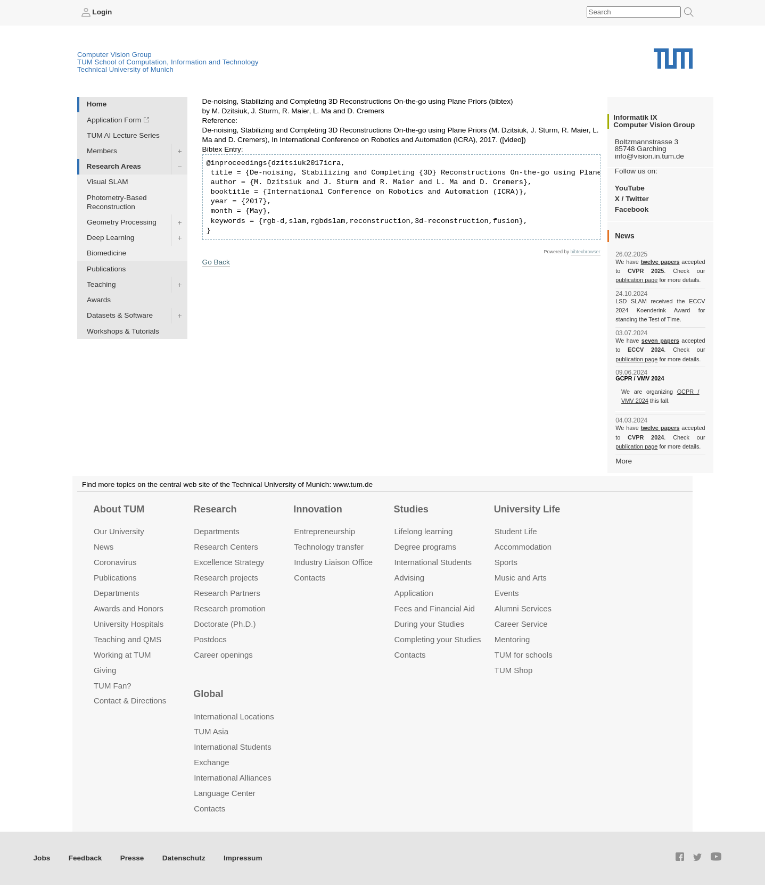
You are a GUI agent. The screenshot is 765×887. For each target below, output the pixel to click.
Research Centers (226, 546)
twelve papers (660, 262)
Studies (411, 509)
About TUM (118, 509)
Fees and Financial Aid (434, 608)
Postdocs (210, 639)
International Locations (234, 716)
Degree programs (425, 546)
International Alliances (232, 777)
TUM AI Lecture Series (123, 135)
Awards (99, 300)
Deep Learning (110, 238)
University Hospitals (128, 623)
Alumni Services (523, 608)
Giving (105, 670)
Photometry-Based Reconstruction (117, 202)
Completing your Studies (437, 639)
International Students (433, 562)
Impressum (243, 858)
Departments (116, 593)
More (623, 461)
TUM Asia (211, 731)
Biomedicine (106, 253)
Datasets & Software (120, 315)
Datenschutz (183, 858)
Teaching (101, 284)
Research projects (226, 577)
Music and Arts (521, 577)
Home (97, 104)
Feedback (85, 858)
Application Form (114, 120)
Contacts (309, 577)
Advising (409, 577)
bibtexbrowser (586, 251)
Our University (119, 531)
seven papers (660, 340)
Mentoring (512, 639)
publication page (636, 280)
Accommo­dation (523, 546)
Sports (506, 562)
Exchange (211, 762)
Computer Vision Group (114, 55)
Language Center (225, 793)
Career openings (223, 654)
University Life (527, 509)
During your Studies (429, 623)
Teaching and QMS (127, 639)
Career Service (521, 623)
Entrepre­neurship (324, 531)
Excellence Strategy (229, 562)
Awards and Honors (128, 608)
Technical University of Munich (125, 69)
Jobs (42, 858)
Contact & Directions (130, 700)
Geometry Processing (122, 222)
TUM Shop (513, 670)
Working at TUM (122, 654)
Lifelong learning (423, 531)
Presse (132, 858)
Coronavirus (115, 562)
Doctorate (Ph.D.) (225, 623)
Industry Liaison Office (333, 562)
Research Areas (114, 166)
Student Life (516, 531)
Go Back (216, 262)
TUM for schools (524, 654)
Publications (106, 269)
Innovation (317, 509)
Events (507, 593)
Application (413, 593)
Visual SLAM (107, 182)
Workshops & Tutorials (123, 331)
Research (214, 509)
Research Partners (227, 593)
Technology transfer (329, 546)
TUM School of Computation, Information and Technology (168, 62)
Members (102, 151)
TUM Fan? (112, 685)
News (103, 546)
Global (208, 694)
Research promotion (230, 608)
